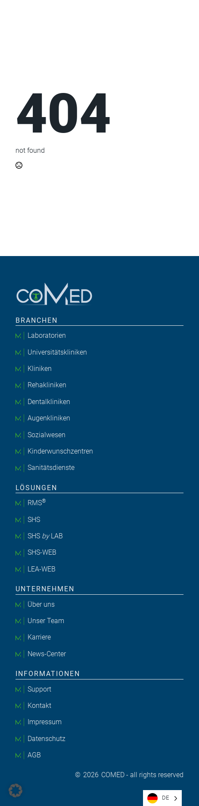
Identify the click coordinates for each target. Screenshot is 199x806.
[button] (15, 790)
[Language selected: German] (162, 798)
